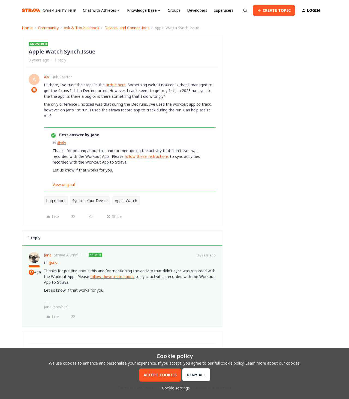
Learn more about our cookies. (272, 363)
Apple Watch (126, 200)
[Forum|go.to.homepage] (49, 10)
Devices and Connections (126, 27)
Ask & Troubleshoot (81, 27)
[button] (274, 10)
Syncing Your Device (90, 200)
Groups (174, 10)
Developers (197, 10)
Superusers (223, 10)
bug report (55, 200)
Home (27, 27)
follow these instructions (147, 156)
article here (116, 84)
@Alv (61, 142)
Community (48, 27)
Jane (48, 255)
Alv (46, 76)
